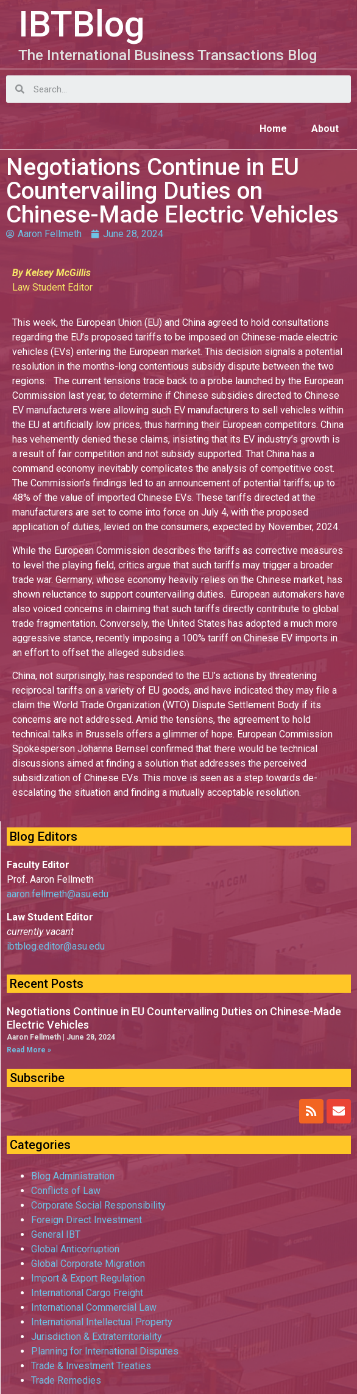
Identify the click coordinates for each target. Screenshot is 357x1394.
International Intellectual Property (101, 1322)
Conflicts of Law (66, 1190)
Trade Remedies (66, 1380)
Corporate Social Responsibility (98, 1205)
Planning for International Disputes (104, 1351)
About (325, 128)
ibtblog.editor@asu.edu (56, 946)
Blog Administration (73, 1176)
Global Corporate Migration (88, 1263)
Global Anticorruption (75, 1249)
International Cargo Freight (87, 1293)
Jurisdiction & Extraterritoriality (96, 1336)
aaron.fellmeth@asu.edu (57, 894)
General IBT (55, 1234)
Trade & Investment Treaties (91, 1366)
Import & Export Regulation (88, 1278)
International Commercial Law (94, 1307)
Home (273, 128)
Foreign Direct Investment (86, 1220)
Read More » (29, 1050)
